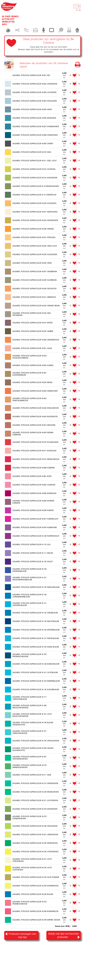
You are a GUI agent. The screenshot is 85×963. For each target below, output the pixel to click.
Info (4, 24)
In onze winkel (10, 16)
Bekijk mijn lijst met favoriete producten (64, 935)
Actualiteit (8, 19)
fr (77, 10)
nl (80, 10)
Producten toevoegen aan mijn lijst (20, 935)
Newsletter (8, 21)
